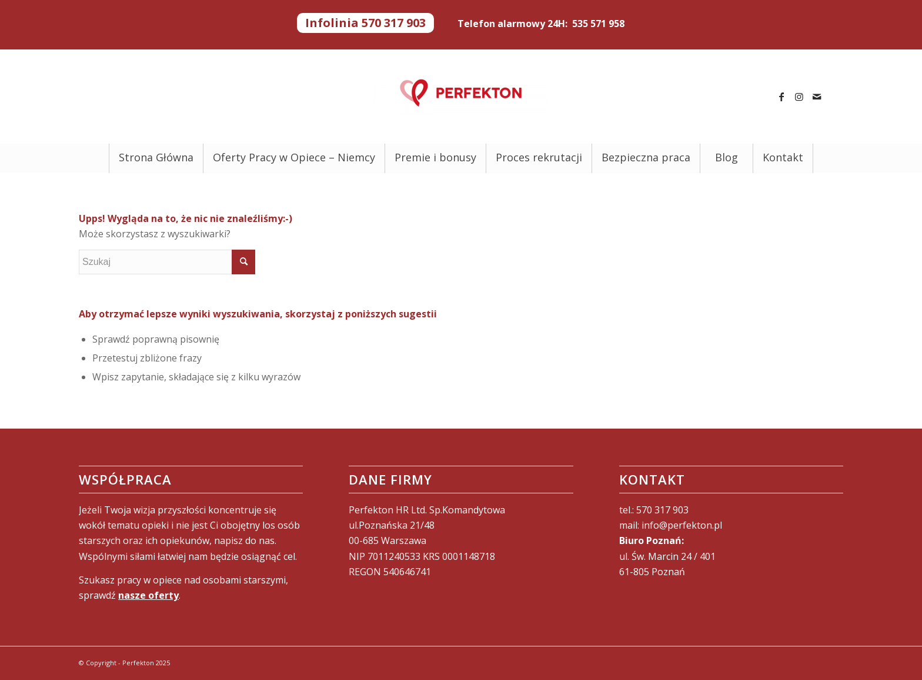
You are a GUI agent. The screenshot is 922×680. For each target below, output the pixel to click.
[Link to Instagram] (799, 96)
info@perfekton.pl (682, 525)
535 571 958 (598, 23)
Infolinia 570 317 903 (365, 23)
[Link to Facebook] (781, 96)
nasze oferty (148, 595)
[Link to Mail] (817, 96)
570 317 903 (662, 509)
